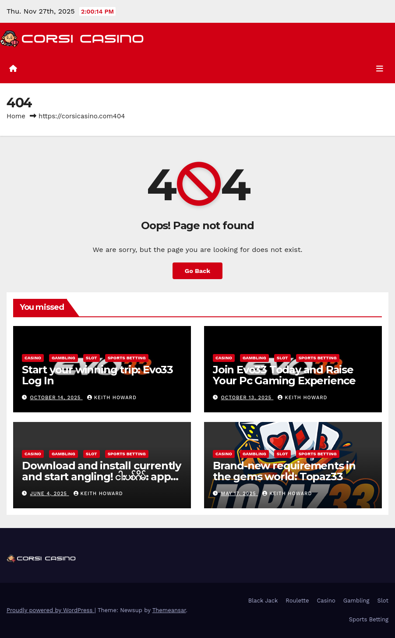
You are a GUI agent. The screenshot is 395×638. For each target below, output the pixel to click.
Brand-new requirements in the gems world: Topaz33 (284, 471)
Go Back (197, 270)
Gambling (63, 357)
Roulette (297, 600)
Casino (33, 357)
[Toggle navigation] (379, 68)
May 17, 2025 (239, 493)
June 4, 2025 (49, 493)
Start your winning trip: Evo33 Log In (97, 375)
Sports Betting (127, 357)
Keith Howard (112, 398)
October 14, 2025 (56, 398)
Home (16, 116)
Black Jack (263, 600)
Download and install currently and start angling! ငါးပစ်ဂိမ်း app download (101, 476)
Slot (91, 357)
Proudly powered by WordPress (51, 610)
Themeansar (169, 610)
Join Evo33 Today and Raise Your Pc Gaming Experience (284, 375)
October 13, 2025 (247, 398)
